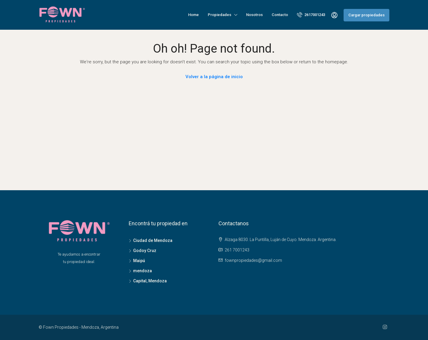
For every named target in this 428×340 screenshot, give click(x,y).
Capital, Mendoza (150, 280)
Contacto (280, 14)
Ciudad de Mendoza (152, 240)
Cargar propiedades (366, 15)
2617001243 (311, 14)
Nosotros (254, 14)
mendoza (142, 270)
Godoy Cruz (144, 250)
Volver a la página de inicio (214, 76)
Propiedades (219, 14)
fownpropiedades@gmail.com (253, 260)
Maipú (139, 260)
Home (193, 14)
